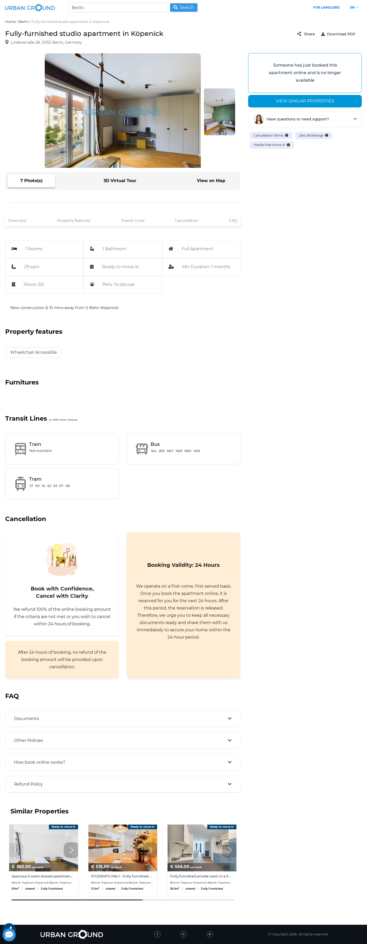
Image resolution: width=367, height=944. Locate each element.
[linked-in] (184, 934)
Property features (73, 220)
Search (183, 7)
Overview (17, 220)
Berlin (23, 22)
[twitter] (210, 934)
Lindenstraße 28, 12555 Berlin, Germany (46, 42)
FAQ (233, 220)
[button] (71, 850)
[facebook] (157, 934)
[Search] (133, 7)
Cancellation (186, 220)
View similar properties (305, 101)
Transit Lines (133, 220)
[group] (43, 860)
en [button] (353, 7)
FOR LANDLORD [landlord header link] (326, 7)
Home (10, 22)
